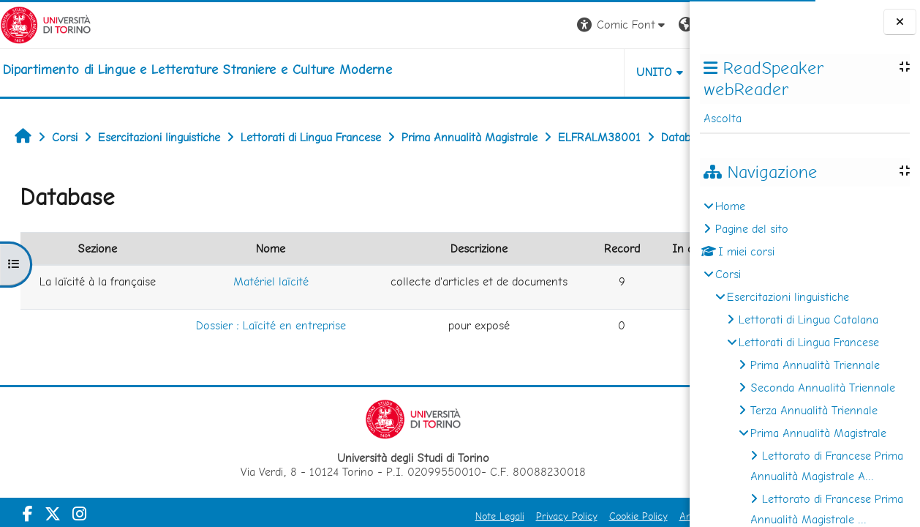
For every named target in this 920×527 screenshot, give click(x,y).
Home (730, 206)
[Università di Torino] (45, 24)
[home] (197, 69)
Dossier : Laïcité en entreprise (227, 392)
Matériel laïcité (227, 327)
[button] (486, 25)
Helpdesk (601, 72)
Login (664, 24)
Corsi (728, 274)
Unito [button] (518, 72)
